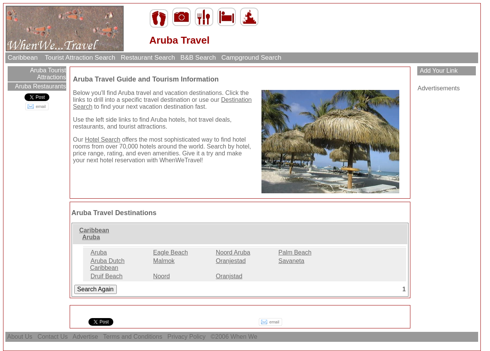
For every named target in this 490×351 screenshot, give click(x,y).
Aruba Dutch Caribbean (107, 264)
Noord (161, 276)
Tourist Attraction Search (80, 57)
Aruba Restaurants (39, 86)
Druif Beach (107, 276)
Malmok (164, 261)
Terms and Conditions (132, 336)
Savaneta (291, 261)
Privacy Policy (186, 336)
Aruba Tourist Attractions (47, 73)
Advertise (85, 336)
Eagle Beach (170, 252)
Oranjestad (231, 261)
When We (244, 336)
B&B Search (198, 57)
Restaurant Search (148, 57)
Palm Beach (294, 252)
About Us (20, 336)
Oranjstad (229, 276)
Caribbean (23, 57)
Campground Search (251, 57)
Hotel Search (103, 139)
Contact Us (52, 336)
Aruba (91, 237)
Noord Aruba (233, 252)
